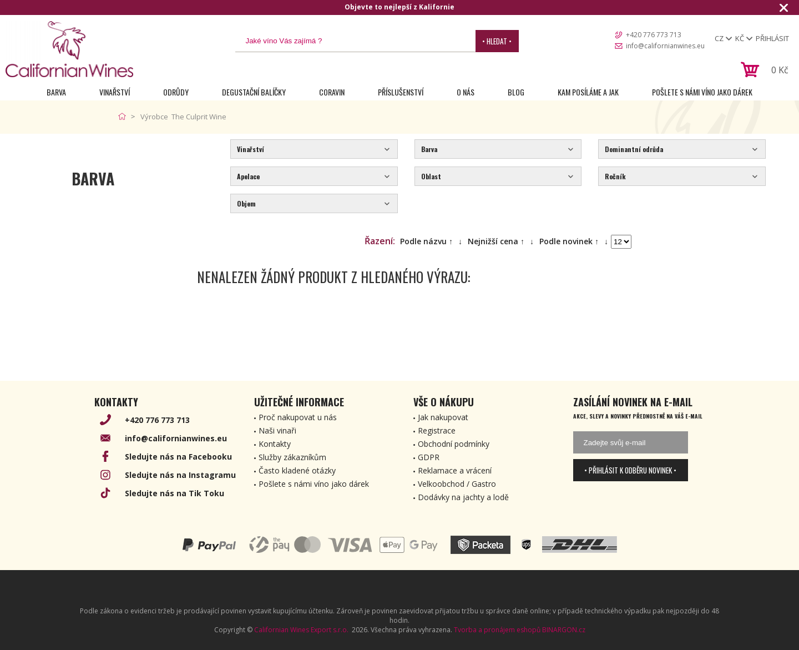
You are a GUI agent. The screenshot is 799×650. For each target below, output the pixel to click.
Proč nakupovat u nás (298, 417)
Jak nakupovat (443, 417)
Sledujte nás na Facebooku (178, 456)
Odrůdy (176, 92)
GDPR (428, 457)
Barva (56, 92)
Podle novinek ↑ (569, 241)
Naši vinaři (277, 430)
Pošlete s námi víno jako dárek (702, 92)
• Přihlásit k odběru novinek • (630, 470)
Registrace (437, 430)
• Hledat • (497, 41)
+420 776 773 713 (653, 34)
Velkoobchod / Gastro (457, 483)
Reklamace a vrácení (455, 470)
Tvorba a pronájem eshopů (497, 629)
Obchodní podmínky (453, 444)
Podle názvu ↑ (426, 241)
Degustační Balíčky (254, 92)
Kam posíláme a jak (588, 92)
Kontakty (275, 444)
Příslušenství (400, 92)
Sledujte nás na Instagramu (180, 475)
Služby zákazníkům (292, 457)
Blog (516, 92)
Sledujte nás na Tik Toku (174, 493)
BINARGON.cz (563, 629)
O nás (465, 92)
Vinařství (114, 92)
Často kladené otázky (297, 470)
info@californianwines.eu (665, 46)
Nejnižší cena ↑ (496, 241)
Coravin (332, 92)
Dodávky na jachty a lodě (463, 497)
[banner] (69, 49)
